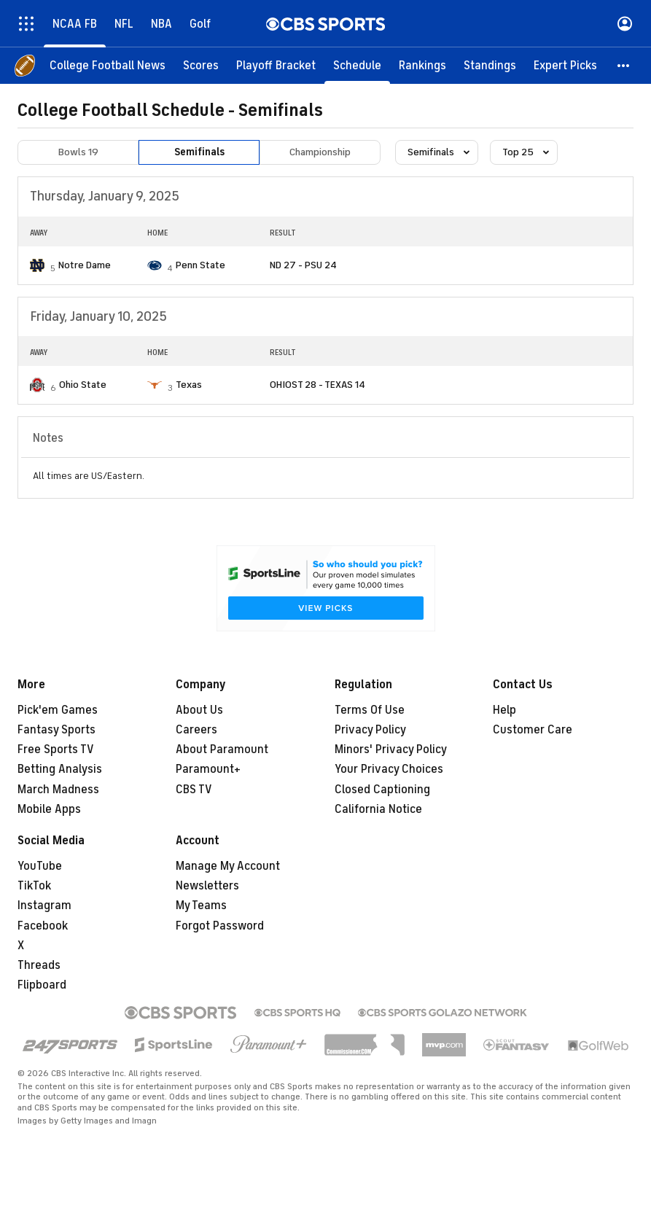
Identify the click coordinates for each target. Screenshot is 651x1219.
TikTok (34, 886)
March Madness (58, 789)
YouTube (39, 866)
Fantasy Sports (56, 730)
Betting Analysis (59, 769)
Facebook (42, 926)
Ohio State (82, 384)
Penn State (200, 265)
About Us (199, 710)
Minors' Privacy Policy (391, 749)
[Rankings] (422, 65)
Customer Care (532, 730)
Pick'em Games (57, 710)
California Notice (378, 809)
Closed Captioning (382, 789)
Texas (189, 384)
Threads (39, 965)
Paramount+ (208, 769)
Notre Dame (84, 265)
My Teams (201, 905)
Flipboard (41, 985)
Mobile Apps (49, 809)
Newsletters (207, 886)
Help (504, 710)
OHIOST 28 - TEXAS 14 (317, 384)
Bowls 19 (78, 152)
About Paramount (222, 749)
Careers (196, 730)
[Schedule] (357, 65)
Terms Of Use (370, 710)
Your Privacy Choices (389, 769)
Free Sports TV (55, 749)
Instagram (44, 905)
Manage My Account (228, 866)
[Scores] (200, 65)
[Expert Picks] (565, 65)
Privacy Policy (370, 730)
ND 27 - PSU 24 (303, 265)
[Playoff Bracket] (275, 65)
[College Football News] (107, 65)
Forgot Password (220, 926)
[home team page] (37, 265)
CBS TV (194, 789)
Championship (320, 152)
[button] (624, 65)
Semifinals (199, 152)
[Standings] (490, 65)
